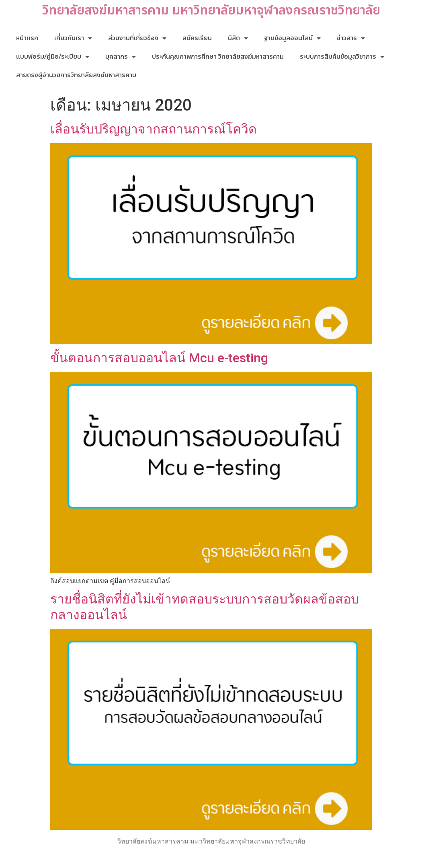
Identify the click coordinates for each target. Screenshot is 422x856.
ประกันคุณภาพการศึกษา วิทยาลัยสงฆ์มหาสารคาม (218, 57)
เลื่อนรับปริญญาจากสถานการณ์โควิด (153, 129)
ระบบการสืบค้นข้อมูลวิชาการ (342, 56)
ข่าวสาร (351, 38)
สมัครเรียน (197, 38)
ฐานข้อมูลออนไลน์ (292, 38)
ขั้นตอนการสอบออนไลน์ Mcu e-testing (159, 357)
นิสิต (238, 38)
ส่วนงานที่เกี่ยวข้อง (137, 38)
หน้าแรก (27, 38)
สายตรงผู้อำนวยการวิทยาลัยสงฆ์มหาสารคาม (76, 75)
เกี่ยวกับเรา (73, 38)
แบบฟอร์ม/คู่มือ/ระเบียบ (52, 56)
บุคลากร (120, 56)
